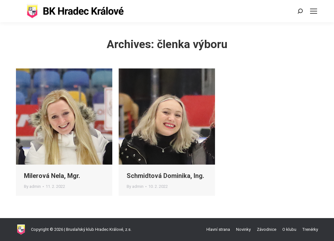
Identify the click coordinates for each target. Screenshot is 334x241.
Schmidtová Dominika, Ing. (165, 176)
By (32, 186)
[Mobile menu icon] (313, 11)
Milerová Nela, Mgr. (52, 176)
